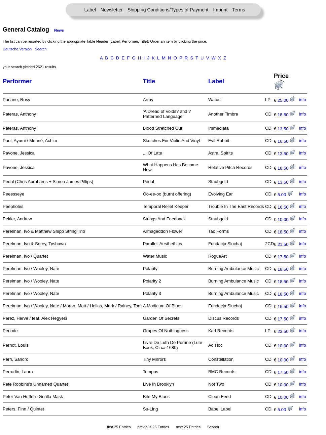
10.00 (286, 219)
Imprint (220, 9)
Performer (17, 81)
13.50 (286, 128)
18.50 (286, 114)
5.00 (285, 194)
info (302, 99)
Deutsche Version (17, 49)
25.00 (286, 100)
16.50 (286, 141)
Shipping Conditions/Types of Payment (168, 9)
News (59, 30)
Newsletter (112, 9)
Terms (238, 9)
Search (40, 49)
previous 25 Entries (153, 427)
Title (149, 81)
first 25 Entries (119, 427)
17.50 (286, 256)
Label (90, 9)
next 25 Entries (188, 427)
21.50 (286, 244)
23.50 (286, 331)
